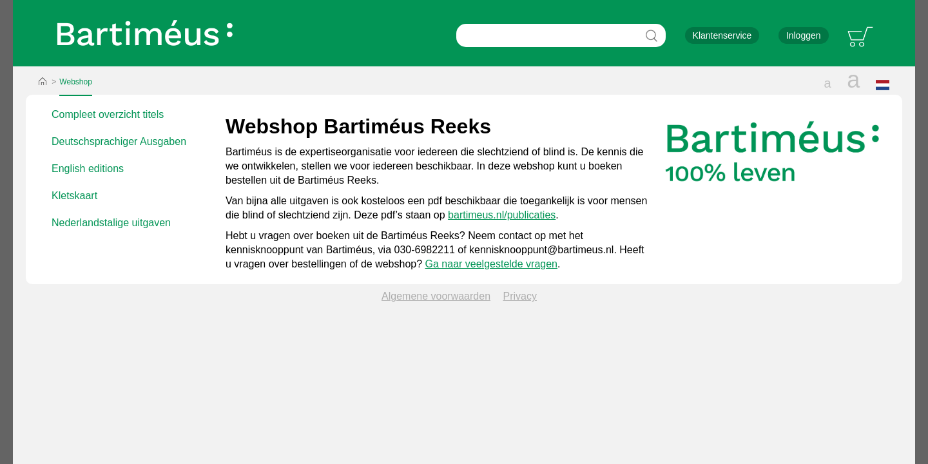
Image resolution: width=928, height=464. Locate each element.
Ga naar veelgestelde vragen (491, 263)
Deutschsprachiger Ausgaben (119, 141)
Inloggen (803, 35)
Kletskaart (74, 195)
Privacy (520, 296)
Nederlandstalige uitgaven (111, 222)
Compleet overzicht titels (108, 114)
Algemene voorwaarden (436, 296)
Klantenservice (722, 35)
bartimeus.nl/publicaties (502, 214)
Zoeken (651, 35)
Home (42, 81)
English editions (88, 168)
